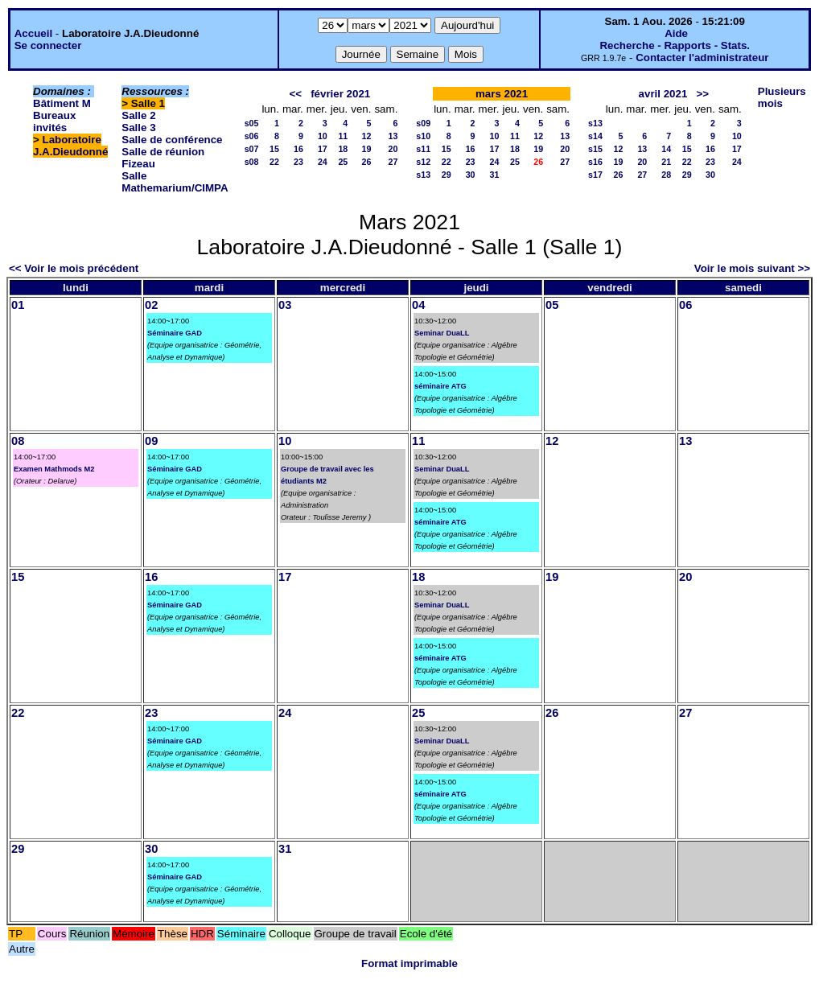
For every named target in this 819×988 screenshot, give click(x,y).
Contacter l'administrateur (702, 57)
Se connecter (48, 45)
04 (418, 304)
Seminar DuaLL (441, 333)
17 (322, 149)
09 (151, 440)
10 (322, 136)
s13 (423, 174)
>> (702, 94)
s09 (423, 123)
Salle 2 (138, 115)
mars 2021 (501, 94)
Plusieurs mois (782, 97)
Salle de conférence (171, 140)
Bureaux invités (54, 121)
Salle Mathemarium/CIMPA (174, 182)
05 (551, 304)
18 (343, 149)
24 (322, 162)
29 (446, 174)
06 (685, 304)
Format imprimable (409, 963)
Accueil (33, 33)
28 (666, 174)
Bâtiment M (62, 103)
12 (367, 136)
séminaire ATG (440, 386)
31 (495, 174)
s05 (252, 123)
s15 (595, 149)
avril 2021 (663, 94)
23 (298, 162)
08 (17, 440)
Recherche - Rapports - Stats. (674, 45)
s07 (252, 149)
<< (295, 94)
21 (666, 162)
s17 (595, 174)
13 (392, 136)
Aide (676, 33)
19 (367, 149)
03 (284, 304)
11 (343, 136)
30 (470, 174)
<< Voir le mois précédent (73, 268)
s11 (423, 149)
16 (298, 149)
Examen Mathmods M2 (54, 469)
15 (274, 149)
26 (367, 162)
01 (17, 304)
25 (343, 162)
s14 (595, 136)
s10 (423, 136)
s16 (595, 162)
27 (392, 162)
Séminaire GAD (174, 333)
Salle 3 (138, 127)
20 (392, 149)
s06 (252, 136)
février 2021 (340, 94)
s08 (252, 162)
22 (274, 162)
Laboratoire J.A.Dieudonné (70, 146)
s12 (423, 162)
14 (666, 149)
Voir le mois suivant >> (752, 268)
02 (151, 304)
